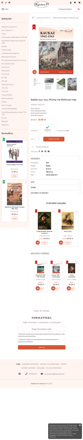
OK (80, 425)
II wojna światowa (7, 95)
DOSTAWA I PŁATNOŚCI (39, 193)
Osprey (4, 34)
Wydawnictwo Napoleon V (9, 27)
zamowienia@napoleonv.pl (52, 374)
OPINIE (33, 187)
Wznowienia (5, 125)
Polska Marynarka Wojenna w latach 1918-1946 (14, 113)
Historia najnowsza (7, 98)
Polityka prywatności (54, 368)
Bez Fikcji (4, 77)
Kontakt (64, 364)
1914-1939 (5, 91)
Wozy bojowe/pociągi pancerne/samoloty (14, 60)
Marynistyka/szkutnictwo (9, 57)
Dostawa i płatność (28, 368)
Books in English (7, 105)
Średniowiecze (6, 71)
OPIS (32, 182)
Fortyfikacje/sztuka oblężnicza (10, 53)
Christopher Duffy (44, 236)
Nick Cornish (14, 169)
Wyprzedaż (5, 121)
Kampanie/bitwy (6, 50)
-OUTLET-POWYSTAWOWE (9, 109)
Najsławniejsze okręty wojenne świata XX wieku (13, 42)
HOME (18, 364)
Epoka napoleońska (7, 84)
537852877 (31, 374)
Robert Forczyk (40, 279)
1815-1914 (5, 88)
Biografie (4, 46)
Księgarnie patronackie (30, 364)
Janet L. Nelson (67, 236)
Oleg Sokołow (14, 211)
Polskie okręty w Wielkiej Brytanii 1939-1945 (14, 37)
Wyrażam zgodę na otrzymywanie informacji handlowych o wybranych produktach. (38, 341)
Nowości (4, 118)
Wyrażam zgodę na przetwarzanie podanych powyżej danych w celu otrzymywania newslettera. (41, 335)
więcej (14, 176)
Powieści (4, 102)
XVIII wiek (4, 81)
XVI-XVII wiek (5, 74)
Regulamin (40, 368)
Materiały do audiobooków (49, 364)
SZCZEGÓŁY (35, 159)
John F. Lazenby (71, 279)
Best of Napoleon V (7, 30)
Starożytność (5, 67)
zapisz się (42, 347)
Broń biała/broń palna (8, 64)
